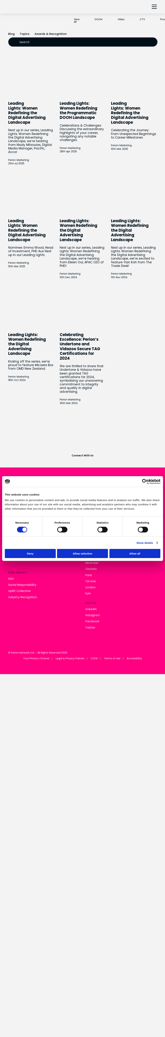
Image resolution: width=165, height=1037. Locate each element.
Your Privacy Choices (36, 658)
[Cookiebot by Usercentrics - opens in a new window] (144, 481)
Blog (11, 34)
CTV (142, 19)
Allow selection (82, 553)
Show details (144, 542)
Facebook (92, 621)
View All (77, 21)
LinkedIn (91, 609)
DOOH (98, 19)
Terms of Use (112, 658)
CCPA (94, 658)
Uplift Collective (19, 591)
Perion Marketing (18, 160)
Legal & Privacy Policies (70, 658)
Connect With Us (82, 455)
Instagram (92, 615)
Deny (30, 553)
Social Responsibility (22, 585)
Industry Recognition (22, 597)
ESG (11, 579)
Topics (24, 34)
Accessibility (134, 658)
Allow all (134, 553)
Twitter (90, 627)
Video (121, 19)
